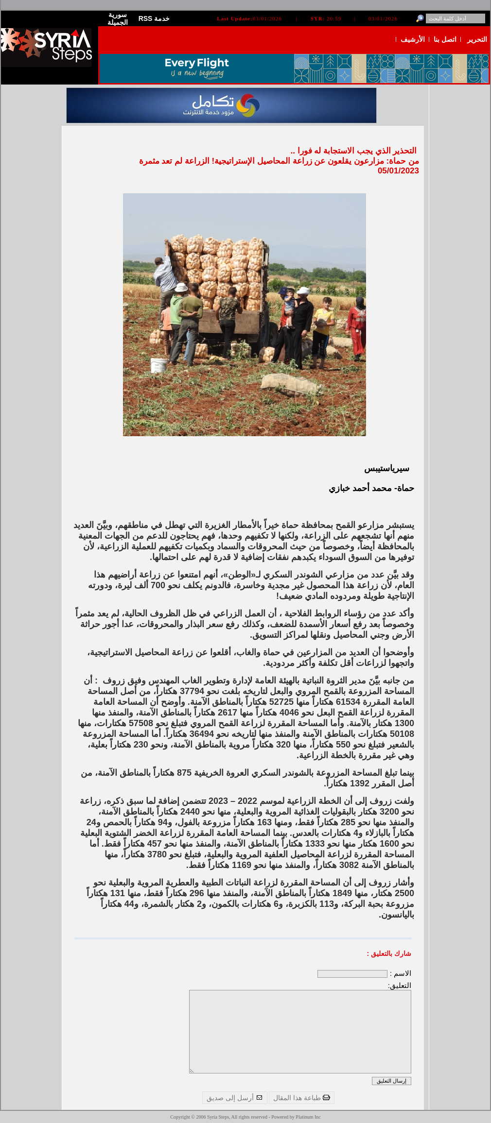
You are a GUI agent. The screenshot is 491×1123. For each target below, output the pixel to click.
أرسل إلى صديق (235, 1098)
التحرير (477, 39)
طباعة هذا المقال (301, 1098)
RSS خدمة (154, 18)
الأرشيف (413, 39)
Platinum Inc (308, 1117)
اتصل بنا (445, 39)
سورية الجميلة (117, 18)
